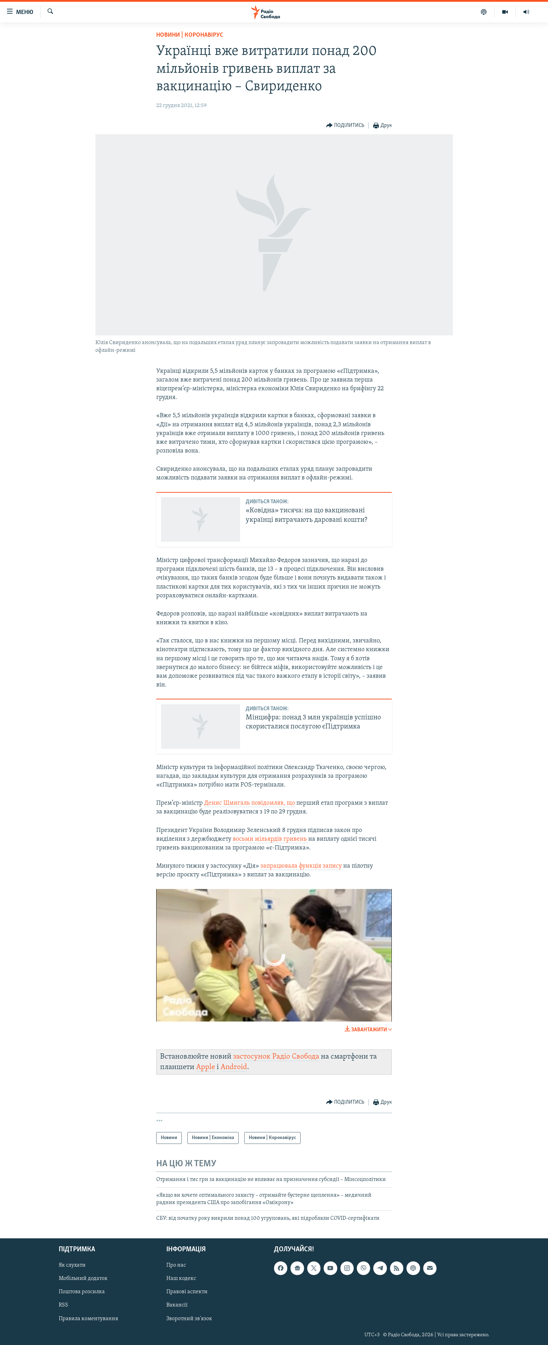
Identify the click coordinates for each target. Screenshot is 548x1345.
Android (234, 1067)
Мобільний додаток (83, 1278)
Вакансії (177, 1305)
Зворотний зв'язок (189, 1318)
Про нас (176, 1265)
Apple (205, 1067)
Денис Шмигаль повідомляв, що (249, 803)
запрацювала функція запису (301, 866)
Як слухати (72, 1265)
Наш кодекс (181, 1278)
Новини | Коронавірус (189, 35)
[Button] (345, 125)
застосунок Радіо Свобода (276, 1056)
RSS (63, 1305)
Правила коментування (88, 1318)
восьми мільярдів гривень (270, 839)
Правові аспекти (187, 1292)
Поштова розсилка (82, 1292)
